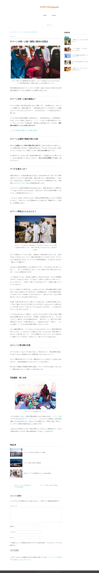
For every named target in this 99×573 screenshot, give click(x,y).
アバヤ (47, 110)
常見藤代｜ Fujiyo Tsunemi (44, 571)
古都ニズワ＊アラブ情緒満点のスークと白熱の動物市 (37, 473)
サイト (12, 537)
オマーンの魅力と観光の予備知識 (32, 463)
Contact (54, 15)
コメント (13, 506)
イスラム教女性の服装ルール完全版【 (22, 130)
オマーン (49, 25)
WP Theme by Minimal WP (55, 571)
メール (13, 532)
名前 (12, 526)
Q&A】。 (36, 130)
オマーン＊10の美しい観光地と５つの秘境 (34, 452)
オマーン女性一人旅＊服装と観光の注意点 (29, 32)
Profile (44, 15)
